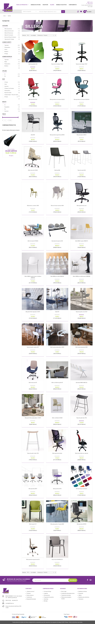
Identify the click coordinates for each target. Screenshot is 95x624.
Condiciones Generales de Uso (68, 593)
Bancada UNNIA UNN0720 (81, 382)
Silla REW (33, 134)
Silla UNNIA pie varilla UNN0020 (57, 276)
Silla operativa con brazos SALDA (57, 99)
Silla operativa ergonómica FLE (33, 559)
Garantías (46, 599)
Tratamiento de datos (66, 595)
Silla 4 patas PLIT (33, 524)
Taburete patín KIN (81, 170)
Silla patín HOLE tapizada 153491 (33, 311)
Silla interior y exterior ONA (33, 205)
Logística (46, 593)
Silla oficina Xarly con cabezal (81, 453)
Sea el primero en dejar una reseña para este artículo (57, 67)
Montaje (46, 600)
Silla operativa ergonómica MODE (57, 134)
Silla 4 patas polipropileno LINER (57, 347)
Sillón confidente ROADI (57, 417)
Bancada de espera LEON (57, 241)
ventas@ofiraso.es (10, 603)
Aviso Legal (63, 591)
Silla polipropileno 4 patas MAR (57, 524)
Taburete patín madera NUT (33, 347)
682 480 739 (15, 600)
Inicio (4, 15)
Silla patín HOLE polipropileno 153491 (33, 417)
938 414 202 (8, 600)
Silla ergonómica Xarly (57, 453)
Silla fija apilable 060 (32, 64)
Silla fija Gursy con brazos (81, 488)
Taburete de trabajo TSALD (57, 64)
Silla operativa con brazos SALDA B (81, 99)
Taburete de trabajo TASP (81, 64)
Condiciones (29, 597)
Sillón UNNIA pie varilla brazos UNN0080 (81, 276)
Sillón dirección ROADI (33, 170)
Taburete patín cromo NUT (81, 311)
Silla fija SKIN (57, 170)
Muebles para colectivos (84, 597)
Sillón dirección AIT (33, 382)
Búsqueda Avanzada (31, 599)
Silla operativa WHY (33, 488)
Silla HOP (57, 311)
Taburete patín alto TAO (81, 417)
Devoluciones (47, 595)
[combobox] (43, 11)
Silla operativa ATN (57, 488)
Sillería (80, 595)
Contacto (29, 593)
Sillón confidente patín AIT (57, 382)
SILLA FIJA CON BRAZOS (57, 559)
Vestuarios (81, 599)
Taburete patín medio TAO (33, 453)
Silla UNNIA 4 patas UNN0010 (81, 241)
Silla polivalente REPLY (81, 134)
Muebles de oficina (83, 591)
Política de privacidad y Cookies (66, 598)
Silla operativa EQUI (33, 99)
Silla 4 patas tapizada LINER (81, 347)
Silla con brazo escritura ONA (57, 205)
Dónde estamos (30, 595)
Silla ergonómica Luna (81, 205)
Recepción (81, 593)
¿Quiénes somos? (30, 591)
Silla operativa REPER (81, 524)
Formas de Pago (47, 591)
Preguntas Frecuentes (49, 597)
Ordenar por (40, 35)
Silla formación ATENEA (33, 241)
